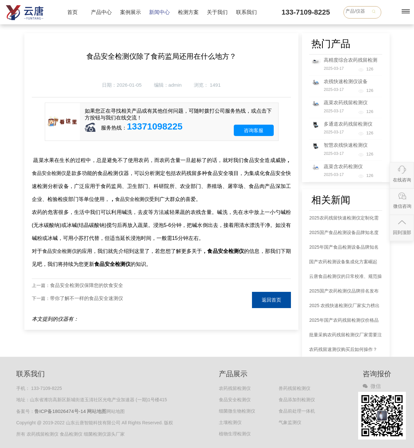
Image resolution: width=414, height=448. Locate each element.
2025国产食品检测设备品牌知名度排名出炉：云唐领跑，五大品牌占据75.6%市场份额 (345, 235)
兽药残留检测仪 (294, 388)
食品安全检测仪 (49, 173)
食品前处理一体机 (297, 411)
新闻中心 (159, 12)
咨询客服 (253, 130)
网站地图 (97, 411)
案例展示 (130, 12)
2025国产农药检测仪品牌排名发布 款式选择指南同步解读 (343, 293)
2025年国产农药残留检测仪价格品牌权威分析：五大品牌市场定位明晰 (345, 322)
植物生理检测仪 (235, 433)
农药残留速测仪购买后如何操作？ (343, 349)
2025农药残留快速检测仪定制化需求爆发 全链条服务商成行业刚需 (343, 220)
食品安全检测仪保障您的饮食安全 (86, 285)
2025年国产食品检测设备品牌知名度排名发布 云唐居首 (343, 249)
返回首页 (271, 300)
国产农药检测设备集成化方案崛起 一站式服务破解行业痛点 (343, 264)
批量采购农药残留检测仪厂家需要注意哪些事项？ (345, 337)
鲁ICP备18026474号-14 (60, 411)
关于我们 (217, 12)
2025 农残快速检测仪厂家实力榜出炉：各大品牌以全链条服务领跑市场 (345, 308)
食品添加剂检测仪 (297, 399)
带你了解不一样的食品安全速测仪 (86, 298)
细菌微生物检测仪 (237, 411)
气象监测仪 (290, 422)
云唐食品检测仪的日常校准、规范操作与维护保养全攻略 (345, 279)
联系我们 (246, 12)
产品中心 (101, 12)
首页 (72, 12)
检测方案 (188, 12)
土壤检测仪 (230, 422)
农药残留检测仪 (235, 388)
